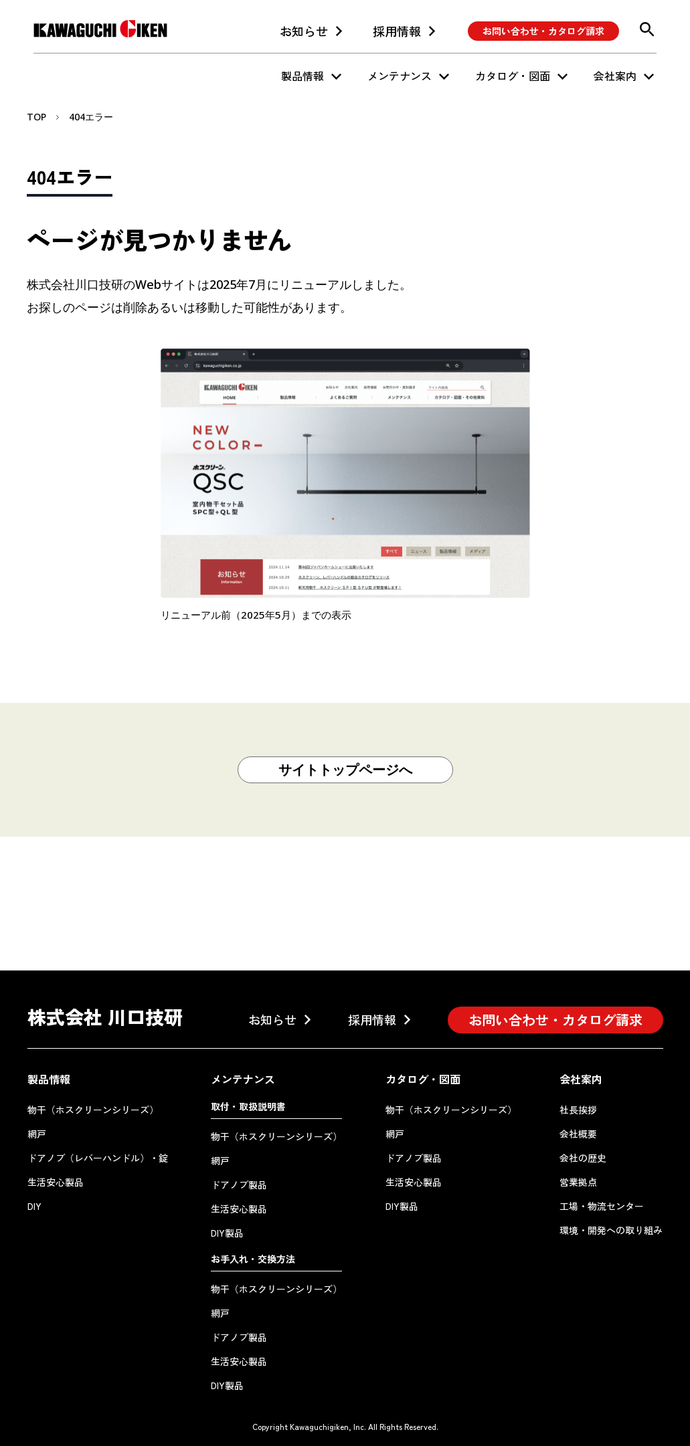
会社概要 (578, 1133)
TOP (36, 116)
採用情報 (397, 30)
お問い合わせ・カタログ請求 (543, 30)
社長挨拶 (578, 1109)
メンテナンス (399, 76)
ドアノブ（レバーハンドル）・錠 (97, 1157)
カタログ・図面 (512, 76)
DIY (34, 1206)
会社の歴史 (582, 1157)
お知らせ (304, 30)
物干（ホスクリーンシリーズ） (93, 1109)
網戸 (36, 1133)
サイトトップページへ (345, 769)
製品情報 (302, 76)
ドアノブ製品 (239, 1184)
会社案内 (615, 76)
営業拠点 (578, 1182)
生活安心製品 (55, 1182)
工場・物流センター (601, 1206)
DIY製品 (227, 1232)
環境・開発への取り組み (611, 1230)
